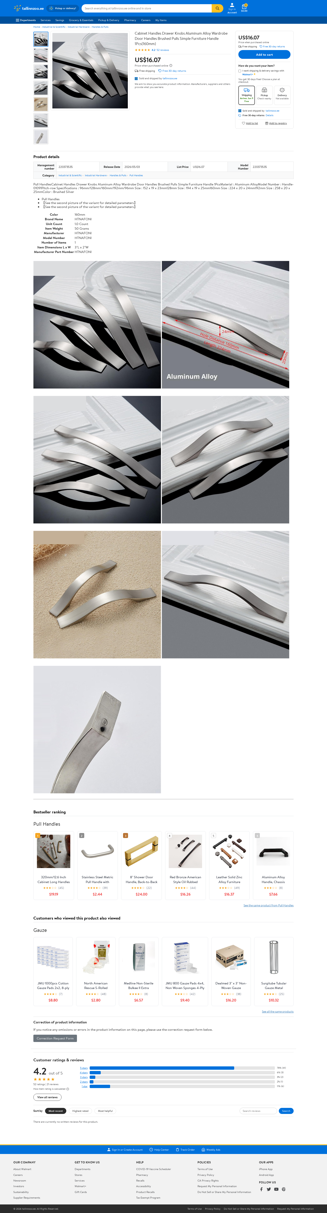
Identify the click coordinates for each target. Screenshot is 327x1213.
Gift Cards (81, 1192)
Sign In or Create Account (125, 1149)
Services (45, 20)
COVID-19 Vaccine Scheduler (153, 1169)
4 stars (84, 1072)
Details (269, 115)
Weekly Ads (210, 1149)
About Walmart (22, 1169)
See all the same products (278, 1011)
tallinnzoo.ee (170, 78)
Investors (18, 1186)
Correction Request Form (55, 1038)
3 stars (84, 1077)
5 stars (84, 1068)
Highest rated (80, 1111)
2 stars (84, 1081)
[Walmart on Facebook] (261, 1189)
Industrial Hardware (78, 27)
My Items (160, 20)
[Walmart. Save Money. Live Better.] (28, 8)
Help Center (159, 1149)
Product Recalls (145, 1192)
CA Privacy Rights (208, 1180)
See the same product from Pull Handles (269, 905)
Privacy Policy (205, 1175)
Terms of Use (205, 1169)
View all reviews (47, 1097)
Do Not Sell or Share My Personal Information (224, 1192)
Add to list (250, 123)
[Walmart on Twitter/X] (269, 1189)
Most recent (56, 1111)
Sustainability (21, 1192)
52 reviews (163, 50)
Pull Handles (136, 175)
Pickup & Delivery (108, 20)
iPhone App (266, 1169)
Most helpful (105, 1111)
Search (286, 1111)
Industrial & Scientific (53, 27)
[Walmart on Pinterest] (284, 1189)
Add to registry (276, 123)
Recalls (140, 1180)
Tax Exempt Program (148, 1197)
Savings (59, 20)
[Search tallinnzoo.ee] (147, 8)
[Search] (217, 8)
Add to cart (264, 54)
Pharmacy (130, 20)
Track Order (185, 1149)
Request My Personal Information (217, 1186)
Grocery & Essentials (81, 20)
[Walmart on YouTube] (276, 1189)
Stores (78, 1175)
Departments (26, 20)
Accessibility (143, 1186)
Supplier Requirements (26, 1197)
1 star (85, 1086)
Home (36, 27)
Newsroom (19, 1180)
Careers (145, 20)
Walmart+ (80, 1186)
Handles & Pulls (100, 27)
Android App (266, 1175)
